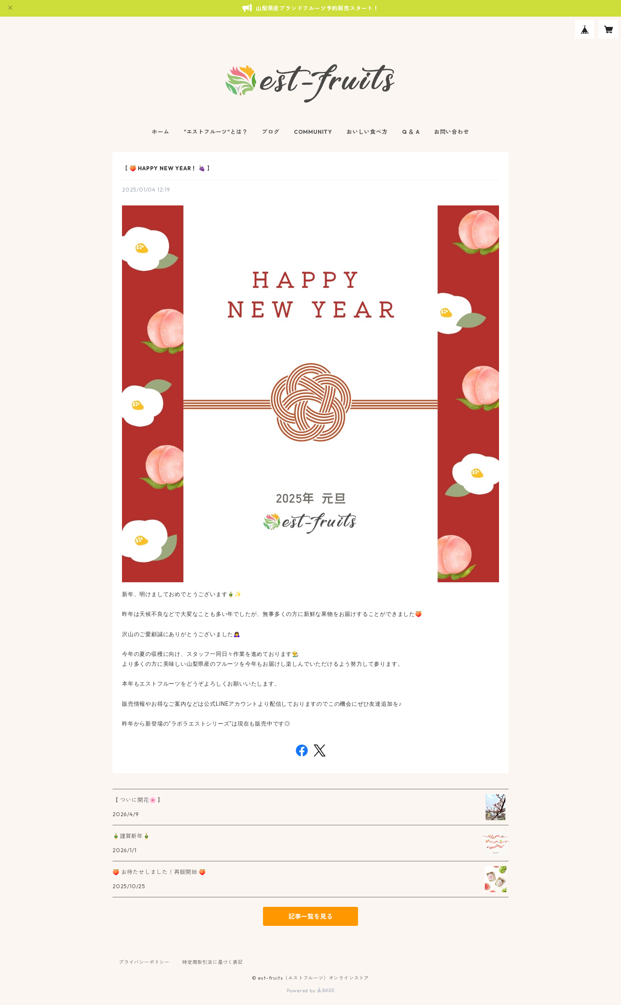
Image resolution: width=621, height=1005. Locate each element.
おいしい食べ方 (367, 131)
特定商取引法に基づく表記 (212, 962)
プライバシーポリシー (144, 962)
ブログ (270, 131)
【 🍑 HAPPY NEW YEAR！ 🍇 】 (167, 168)
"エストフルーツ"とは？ (216, 131)
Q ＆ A (411, 131)
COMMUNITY (313, 131)
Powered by (311, 991)
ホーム (160, 131)
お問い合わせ (451, 131)
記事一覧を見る (310, 916)
